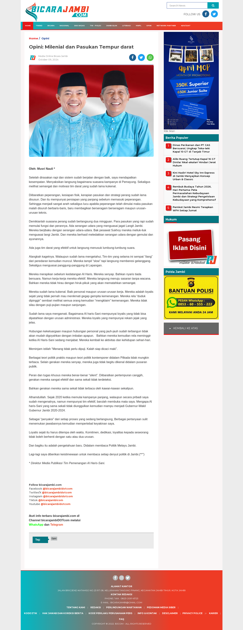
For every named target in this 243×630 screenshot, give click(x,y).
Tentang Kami (75, 607)
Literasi (126, 26)
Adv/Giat (186, 26)
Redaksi (95, 607)
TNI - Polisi (95, 26)
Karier (213, 613)
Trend (39, 26)
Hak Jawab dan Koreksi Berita (62, 613)
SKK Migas (79, 26)
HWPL (138, 26)
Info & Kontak (147, 613)
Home (28, 26)
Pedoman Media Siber (161, 607)
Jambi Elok (111, 26)
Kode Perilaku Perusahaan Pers (110, 613)
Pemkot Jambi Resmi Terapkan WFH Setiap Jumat (193, 209)
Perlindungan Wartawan (124, 607)
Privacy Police (192, 613)
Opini (148, 26)
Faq (121, 619)
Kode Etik (30, 613)
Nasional (64, 26)
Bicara (50, 26)
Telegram (56, 524)
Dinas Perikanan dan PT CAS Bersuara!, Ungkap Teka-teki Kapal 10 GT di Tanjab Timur (191, 148)
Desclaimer (170, 613)
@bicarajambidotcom (57, 488)
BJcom (119, 623)
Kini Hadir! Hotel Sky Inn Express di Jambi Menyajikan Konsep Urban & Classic (194, 176)
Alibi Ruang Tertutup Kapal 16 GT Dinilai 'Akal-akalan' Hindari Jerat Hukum (194, 162)
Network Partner (166, 26)
